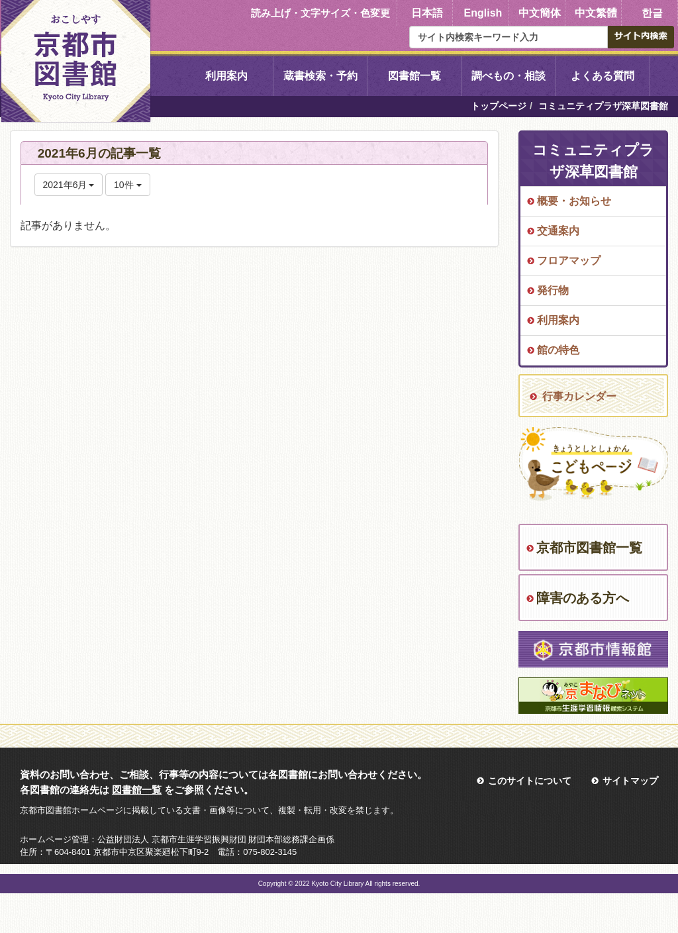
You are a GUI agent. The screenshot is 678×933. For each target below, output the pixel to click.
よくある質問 (602, 75)
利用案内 (226, 75)
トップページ (498, 106)
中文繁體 (596, 13)
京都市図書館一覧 (589, 547)
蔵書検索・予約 (320, 75)
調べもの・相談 (508, 75)
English (483, 13)
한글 (652, 13)
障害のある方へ (582, 598)
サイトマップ (630, 780)
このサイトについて (529, 780)
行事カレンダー (579, 396)
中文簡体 (539, 13)
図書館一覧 (414, 75)
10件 (127, 184)
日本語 (427, 13)
